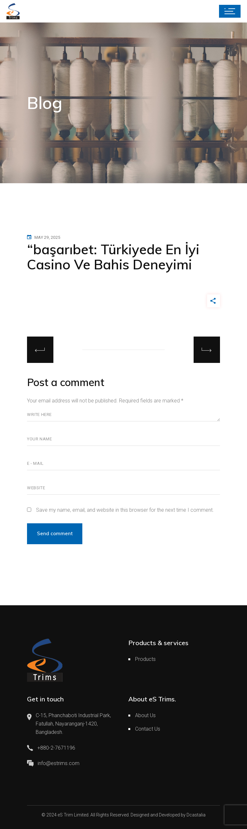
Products (145, 659)
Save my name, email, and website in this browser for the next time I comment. (125, 510)
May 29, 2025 (47, 237)
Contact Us (147, 729)
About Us (145, 715)
